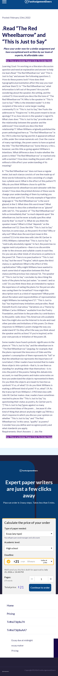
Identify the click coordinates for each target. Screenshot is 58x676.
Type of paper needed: (15, 528)
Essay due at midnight (22, 640)
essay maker (17, 645)
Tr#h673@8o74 (16, 621)
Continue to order (40, 587)
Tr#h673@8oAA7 (17, 630)
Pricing (11, 613)
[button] (4, 1)
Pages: (7, 577)
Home (10, 605)
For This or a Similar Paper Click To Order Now (29, 60)
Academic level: (12, 542)
